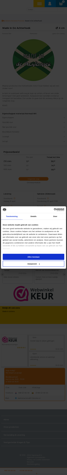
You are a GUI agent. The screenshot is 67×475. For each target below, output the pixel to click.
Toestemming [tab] (12, 216)
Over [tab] (55, 216)
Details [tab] (33, 216)
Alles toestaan (33, 257)
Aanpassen (33, 264)
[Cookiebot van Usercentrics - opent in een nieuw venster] (53, 209)
